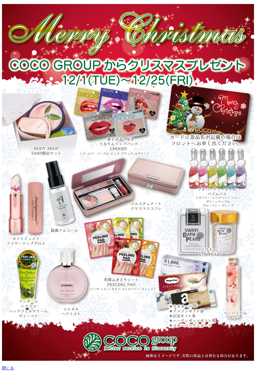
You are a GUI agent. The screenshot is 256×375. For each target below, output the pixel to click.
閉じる (8, 368)
